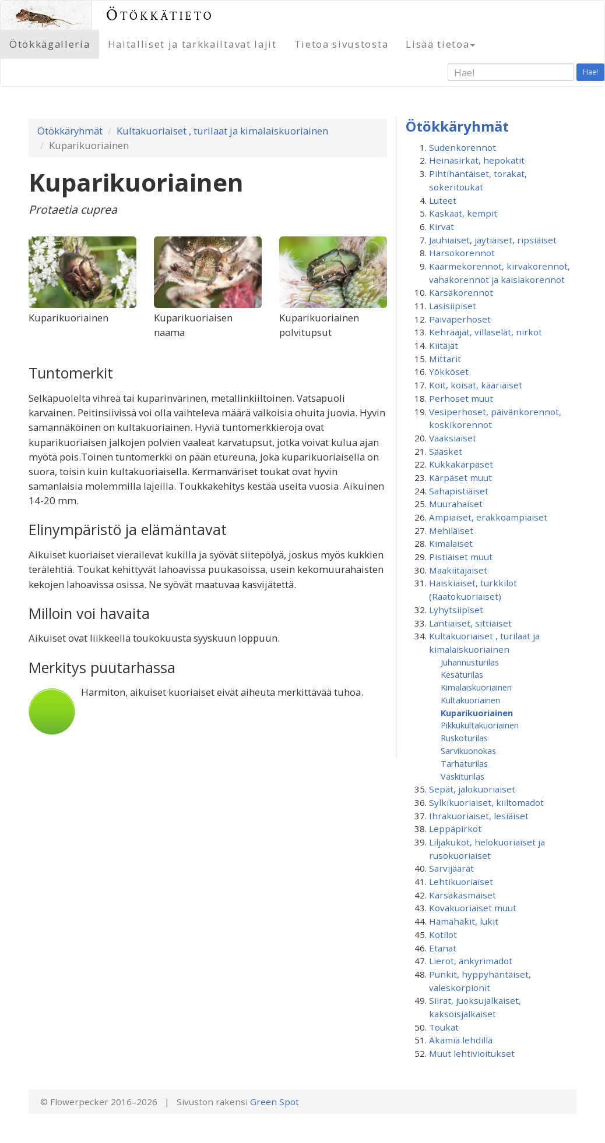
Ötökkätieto (160, 15)
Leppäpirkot (455, 828)
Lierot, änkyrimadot (470, 961)
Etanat (442, 948)
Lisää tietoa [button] (440, 44)
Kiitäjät (443, 345)
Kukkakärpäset (461, 464)
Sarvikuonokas (468, 750)
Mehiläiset (451, 530)
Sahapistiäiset (458, 491)
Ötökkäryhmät (70, 130)
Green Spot (274, 1101)
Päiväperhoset (460, 319)
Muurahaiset (456, 503)
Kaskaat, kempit (463, 213)
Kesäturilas (462, 674)
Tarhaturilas (464, 763)
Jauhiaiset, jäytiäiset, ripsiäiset (493, 240)
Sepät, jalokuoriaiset (472, 789)
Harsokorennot (462, 253)
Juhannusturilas (470, 662)
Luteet (442, 200)
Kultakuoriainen (470, 700)
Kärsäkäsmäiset (462, 895)
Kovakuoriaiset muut (472, 908)
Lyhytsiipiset (456, 609)
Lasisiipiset (452, 306)
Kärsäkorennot (461, 292)
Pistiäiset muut (461, 556)
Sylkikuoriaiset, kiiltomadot (486, 802)
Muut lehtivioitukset (472, 1053)
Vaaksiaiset (452, 438)
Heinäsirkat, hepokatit (477, 160)
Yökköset (449, 371)
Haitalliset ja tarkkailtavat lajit (192, 44)
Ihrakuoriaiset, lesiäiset (479, 816)
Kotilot (443, 934)
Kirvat (441, 226)
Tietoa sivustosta (341, 44)
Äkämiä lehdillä (461, 1040)
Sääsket (445, 451)
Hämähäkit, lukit (463, 921)
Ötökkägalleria (49, 44)
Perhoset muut (461, 398)
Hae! (590, 72)
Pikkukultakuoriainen (480, 725)
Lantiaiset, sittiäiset (470, 623)
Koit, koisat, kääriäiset (475, 385)
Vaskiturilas (462, 776)
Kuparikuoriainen (477, 713)
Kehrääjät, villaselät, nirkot (485, 332)
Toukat (444, 1027)
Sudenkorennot (462, 147)
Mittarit (445, 359)
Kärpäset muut (460, 477)
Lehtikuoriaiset (461, 881)
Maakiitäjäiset (458, 570)
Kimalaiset (451, 543)
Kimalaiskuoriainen (476, 687)
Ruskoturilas (464, 738)
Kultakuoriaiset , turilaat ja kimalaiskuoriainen (222, 130)
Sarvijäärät (451, 868)
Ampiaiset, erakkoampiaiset (488, 517)
